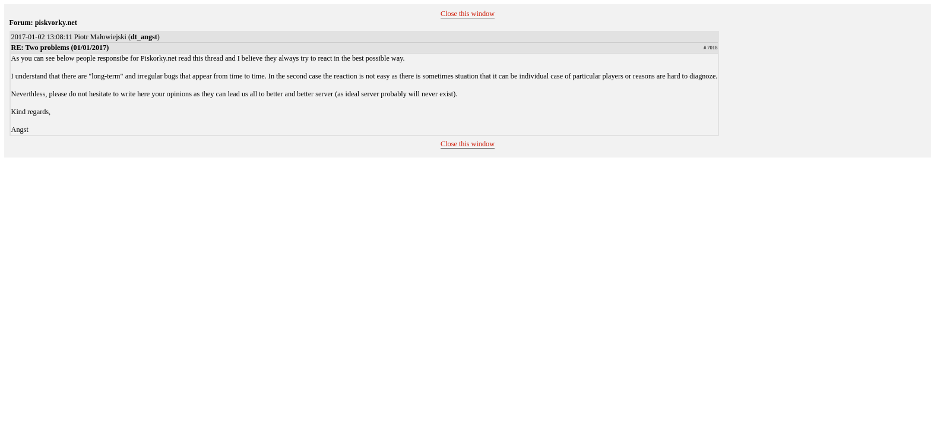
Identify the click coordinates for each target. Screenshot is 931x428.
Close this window (468, 14)
